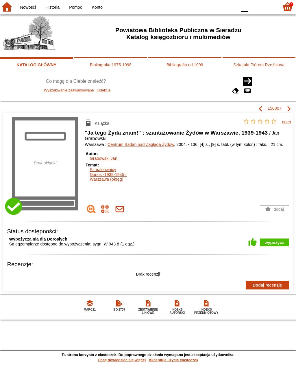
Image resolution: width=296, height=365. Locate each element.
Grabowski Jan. (104, 158)
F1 (254, 6)
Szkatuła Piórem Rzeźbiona (258, 65)
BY (231, 6)
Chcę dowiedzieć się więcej (122, 360)
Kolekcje (103, 90)
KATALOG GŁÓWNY (36, 65)
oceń (286, 122)
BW (208, 6)
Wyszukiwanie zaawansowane (69, 90)
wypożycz (274, 242)
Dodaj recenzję (267, 285)
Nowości (28, 7)
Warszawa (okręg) (106, 179)
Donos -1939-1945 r (108, 174)
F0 (244, 6)
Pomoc (75, 7)
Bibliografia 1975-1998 (111, 65)
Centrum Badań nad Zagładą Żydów (141, 144)
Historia (52, 7)
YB (219, 6)
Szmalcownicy (103, 169)
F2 (268, 6)
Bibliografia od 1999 (184, 65)
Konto (97, 7)
